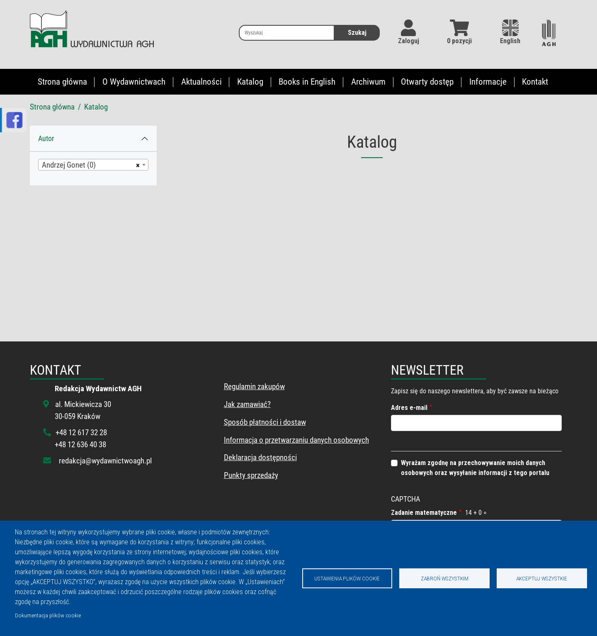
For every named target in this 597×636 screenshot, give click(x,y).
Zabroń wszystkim (444, 578)
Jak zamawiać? (247, 404)
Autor (46, 138)
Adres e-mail (409, 408)
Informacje (488, 82)
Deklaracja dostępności (260, 457)
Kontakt (535, 82)
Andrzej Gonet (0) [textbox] (69, 165)
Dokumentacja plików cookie (48, 615)
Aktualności (201, 82)
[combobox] (93, 165)
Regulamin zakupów (254, 386)
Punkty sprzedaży (251, 475)
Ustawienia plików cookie (347, 578)
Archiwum (368, 82)
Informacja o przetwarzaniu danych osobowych (296, 440)
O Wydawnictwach (133, 82)
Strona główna (62, 82)
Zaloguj (408, 41)
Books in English (307, 82)
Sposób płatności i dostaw (265, 422)
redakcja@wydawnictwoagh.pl (105, 460)
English (510, 32)
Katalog (250, 82)
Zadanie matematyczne (424, 513)
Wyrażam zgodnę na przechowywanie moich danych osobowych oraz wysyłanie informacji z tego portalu (475, 468)
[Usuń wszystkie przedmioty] (136, 164)
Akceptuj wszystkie (541, 578)
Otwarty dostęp (427, 82)
